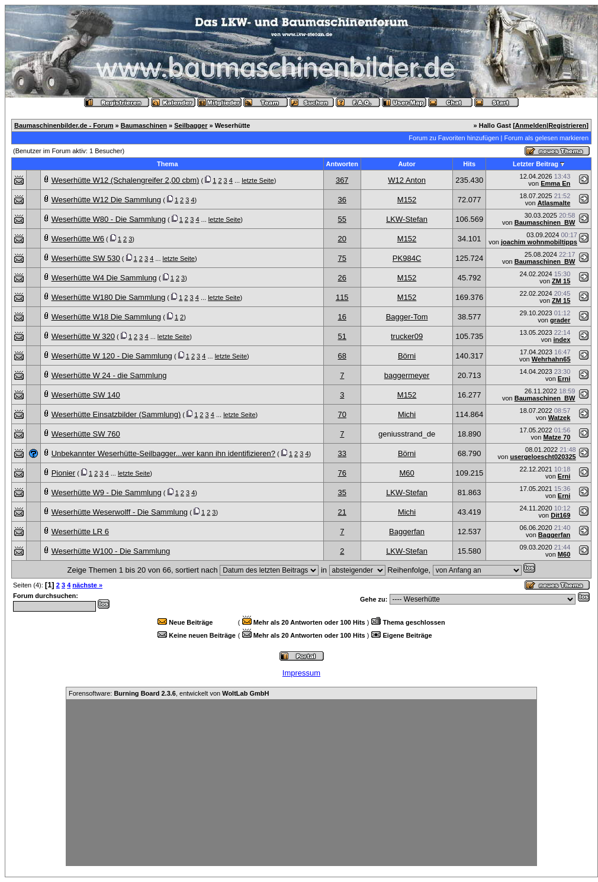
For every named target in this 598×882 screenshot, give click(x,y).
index (562, 339)
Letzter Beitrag (535, 163)
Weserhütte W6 (78, 238)
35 (342, 492)
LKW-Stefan (406, 219)
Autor (406, 163)
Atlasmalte (554, 202)
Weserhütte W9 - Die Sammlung (107, 492)
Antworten (342, 163)
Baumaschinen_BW (545, 222)
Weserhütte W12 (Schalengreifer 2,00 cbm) (126, 180)
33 (342, 453)
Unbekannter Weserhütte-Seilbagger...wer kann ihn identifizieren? (163, 453)
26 (342, 277)
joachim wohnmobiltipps (539, 241)
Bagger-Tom (407, 316)
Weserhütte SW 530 (86, 258)
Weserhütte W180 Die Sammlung (109, 297)
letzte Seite (258, 180)
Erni (564, 378)
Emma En (555, 183)
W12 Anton (407, 180)
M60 (406, 473)
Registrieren (567, 125)
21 (342, 512)
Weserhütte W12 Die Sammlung (106, 199)
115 (342, 297)
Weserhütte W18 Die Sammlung (106, 316)
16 (342, 316)
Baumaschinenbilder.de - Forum (63, 125)
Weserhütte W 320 (83, 336)
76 (342, 473)
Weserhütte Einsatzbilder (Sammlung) (116, 414)
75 (342, 258)
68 (342, 355)
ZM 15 (561, 281)
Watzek (559, 417)
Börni (407, 355)
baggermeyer (407, 375)
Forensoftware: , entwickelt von (169, 693)
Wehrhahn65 (551, 359)
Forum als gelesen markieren (546, 137)
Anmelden (530, 125)
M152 (407, 199)
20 (342, 238)
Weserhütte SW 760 (86, 433)
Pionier (63, 473)
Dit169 (560, 515)
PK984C (407, 258)
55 (342, 219)
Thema (167, 163)
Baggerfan (407, 531)
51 (342, 336)
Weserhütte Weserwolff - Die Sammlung (120, 512)
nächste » (87, 585)
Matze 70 (556, 437)
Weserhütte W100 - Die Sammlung (111, 551)
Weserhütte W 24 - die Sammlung (109, 375)
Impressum (301, 672)
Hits (469, 163)
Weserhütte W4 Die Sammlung (104, 277)
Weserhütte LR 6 (80, 531)
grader (560, 320)
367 (342, 180)
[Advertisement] (301, 782)
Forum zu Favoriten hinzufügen (454, 137)
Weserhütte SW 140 (86, 394)
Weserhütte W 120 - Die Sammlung (112, 355)
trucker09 (407, 336)
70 (342, 414)
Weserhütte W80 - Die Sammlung (109, 219)
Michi (407, 414)
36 (342, 199)
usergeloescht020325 (543, 456)
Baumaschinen (144, 125)
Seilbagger (190, 125)
